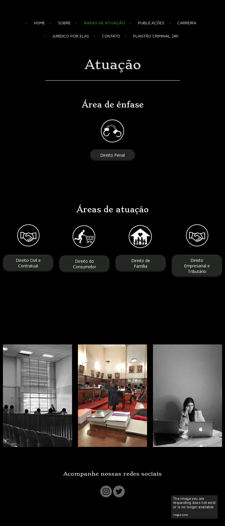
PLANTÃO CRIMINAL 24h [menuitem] (155, 35)
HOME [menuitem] (39, 22)
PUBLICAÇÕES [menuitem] (151, 22)
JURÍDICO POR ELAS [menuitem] (70, 35)
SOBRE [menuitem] (64, 22)
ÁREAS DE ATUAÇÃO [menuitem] (104, 22)
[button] (112, 155)
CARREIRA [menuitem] (186, 22)
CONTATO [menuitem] (111, 35)
